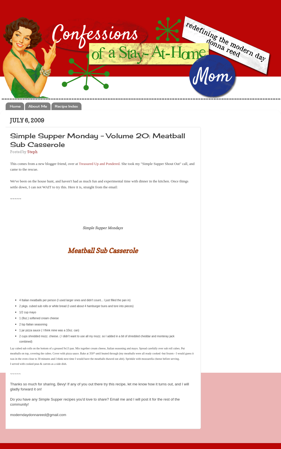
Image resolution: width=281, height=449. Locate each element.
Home (15, 106)
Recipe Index (66, 106)
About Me (37, 106)
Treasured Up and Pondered (99, 164)
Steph (32, 151)
